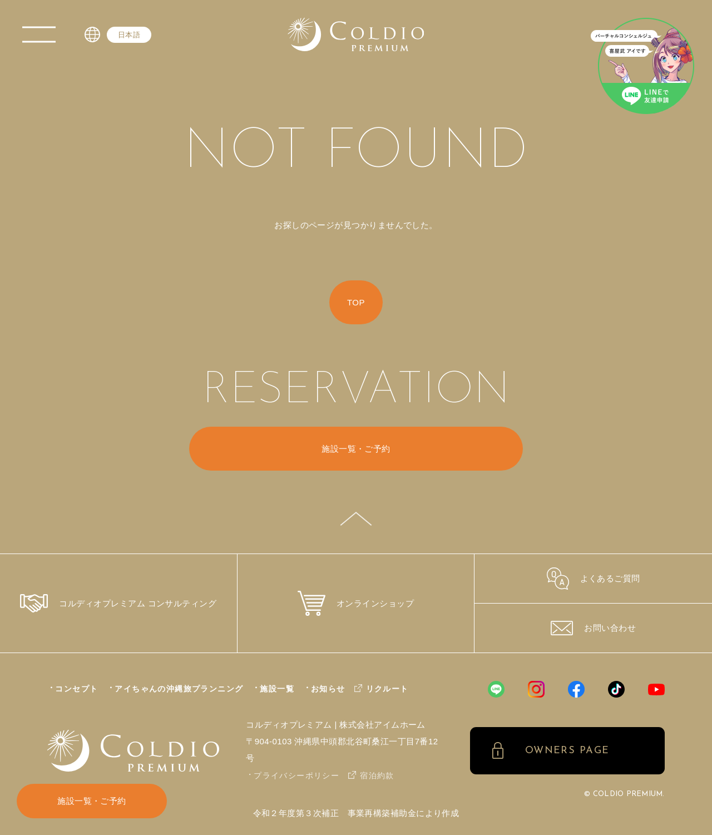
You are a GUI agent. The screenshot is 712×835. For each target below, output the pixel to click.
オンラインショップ (356, 603)
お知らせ (328, 688)
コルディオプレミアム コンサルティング (118, 603)
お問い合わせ (593, 628)
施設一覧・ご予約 (91, 801)
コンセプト (76, 688)
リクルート (387, 688)
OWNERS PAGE (567, 750)
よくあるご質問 (593, 578)
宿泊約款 (377, 775)
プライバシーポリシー (296, 775)
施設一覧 (277, 688)
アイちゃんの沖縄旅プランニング (179, 688)
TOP (356, 302)
